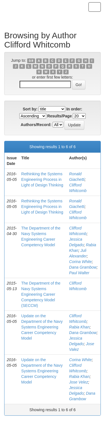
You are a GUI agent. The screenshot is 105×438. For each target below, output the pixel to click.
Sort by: (30, 109)
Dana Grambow (83, 267)
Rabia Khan (79, 327)
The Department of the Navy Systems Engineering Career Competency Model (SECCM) (40, 294)
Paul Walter (79, 273)
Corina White (80, 261)
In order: (74, 109)
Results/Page (59, 116)
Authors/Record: (36, 124)
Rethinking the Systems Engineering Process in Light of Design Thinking (42, 179)
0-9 (31, 60)
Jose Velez (78, 382)
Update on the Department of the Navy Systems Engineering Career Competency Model (42, 327)
